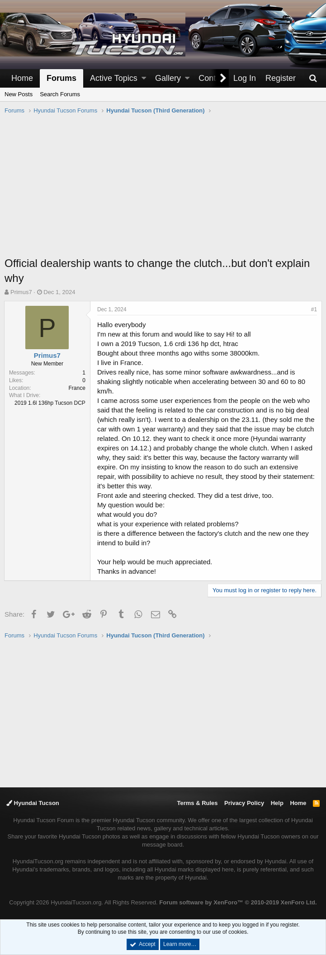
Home (22, 78)
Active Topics (113, 78)
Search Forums (60, 94)
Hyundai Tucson (32, 803)
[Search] (312, 78)
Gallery (168, 78)
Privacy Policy (244, 803)
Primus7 (21, 292)
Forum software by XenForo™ (238, 902)
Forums (61, 78)
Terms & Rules (197, 803)
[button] (143, 78)
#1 (314, 309)
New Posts (19, 94)
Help (277, 803)
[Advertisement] (165, 190)
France (77, 388)
